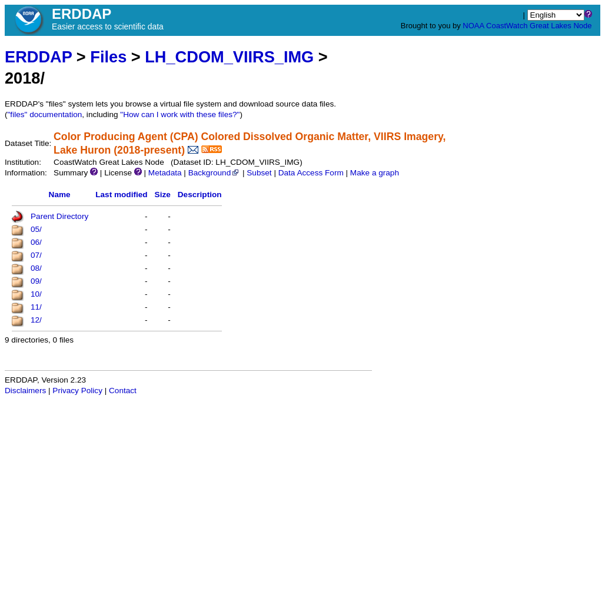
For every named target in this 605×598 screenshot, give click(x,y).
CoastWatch (506, 25)
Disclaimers (25, 390)
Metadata (165, 172)
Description (200, 194)
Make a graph (374, 172)
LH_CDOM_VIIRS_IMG (229, 57)
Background (214, 172)
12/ (36, 319)
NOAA (473, 25)
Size (163, 194)
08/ (36, 268)
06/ (36, 242)
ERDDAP (38, 57)
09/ (36, 281)
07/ (36, 255)
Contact (123, 390)
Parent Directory (59, 216)
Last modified (121, 194)
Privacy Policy (77, 390)
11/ (36, 307)
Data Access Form (311, 172)
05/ (36, 229)
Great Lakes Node (561, 25)
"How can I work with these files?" (180, 114)
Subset (259, 172)
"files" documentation (45, 114)
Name (60, 194)
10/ (36, 294)
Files (108, 57)
